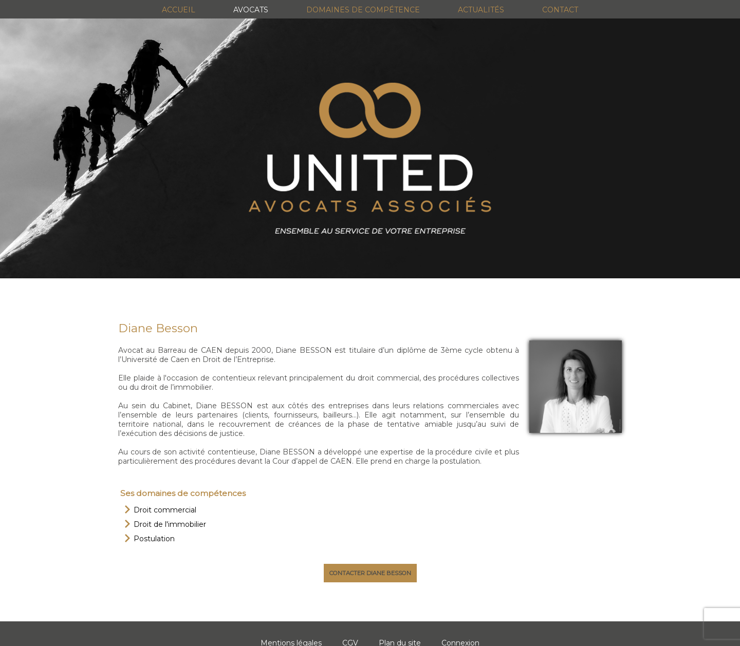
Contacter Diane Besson (370, 573)
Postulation (154, 538)
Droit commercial (165, 510)
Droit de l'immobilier (170, 524)
